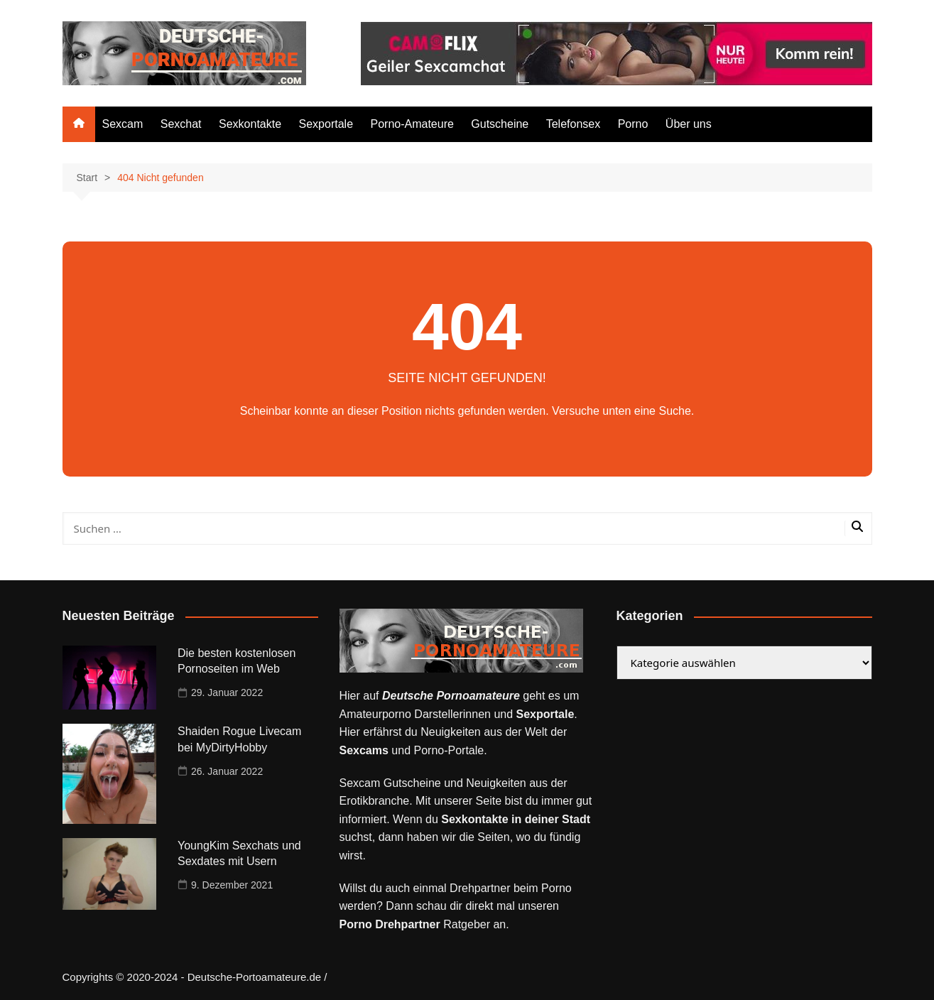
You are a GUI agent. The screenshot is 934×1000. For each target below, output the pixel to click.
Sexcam (122, 124)
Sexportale (326, 124)
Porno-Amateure (411, 124)
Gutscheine (499, 124)
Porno (633, 124)
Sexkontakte (250, 124)
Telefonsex (573, 124)
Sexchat (181, 124)
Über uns (689, 124)
